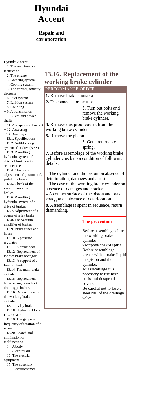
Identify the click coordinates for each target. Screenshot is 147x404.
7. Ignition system (20, 102)
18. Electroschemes (21, 369)
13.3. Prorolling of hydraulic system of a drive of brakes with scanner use (19, 159)
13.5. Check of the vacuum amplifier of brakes (19, 188)
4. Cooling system (20, 84)
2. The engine (17, 75)
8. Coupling (15, 107)
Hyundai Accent (16, 62)
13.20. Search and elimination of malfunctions (18, 337)
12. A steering (17, 129)
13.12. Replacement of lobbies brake (22, 253)
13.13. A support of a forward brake (21, 262)
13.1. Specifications (20, 138)
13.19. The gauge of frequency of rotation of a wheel (22, 323)
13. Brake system (18, 134)
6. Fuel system (17, 98)
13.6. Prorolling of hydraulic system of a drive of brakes (19, 201)
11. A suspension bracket (25, 125)
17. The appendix (19, 364)
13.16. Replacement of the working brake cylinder (22, 296)
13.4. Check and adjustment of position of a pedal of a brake (23, 174)
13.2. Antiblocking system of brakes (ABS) (21, 145)
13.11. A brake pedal (21, 247)
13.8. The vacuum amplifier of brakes (18, 222)
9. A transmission (19, 111)
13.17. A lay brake (19, 305)
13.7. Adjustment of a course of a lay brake (21, 213)
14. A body (15, 346)
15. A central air (18, 351)
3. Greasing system (21, 80)
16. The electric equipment (17, 357)
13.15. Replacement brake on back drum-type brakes (21, 283)
